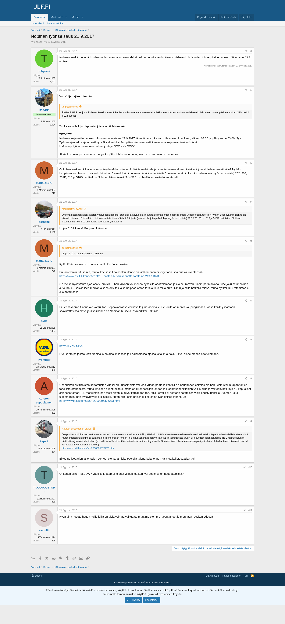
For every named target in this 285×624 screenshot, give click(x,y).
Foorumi (39, 17)
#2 (251, 90)
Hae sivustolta (55, 23)
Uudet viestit (38, 23)
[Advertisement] (142, 581)
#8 (251, 378)
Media (75, 17)
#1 (251, 51)
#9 (251, 421)
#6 (251, 300)
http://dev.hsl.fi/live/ (71, 346)
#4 (251, 202)
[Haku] (246, 17)
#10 (250, 467)
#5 (251, 240)
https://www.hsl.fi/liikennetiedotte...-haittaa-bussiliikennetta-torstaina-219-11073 (109, 276)
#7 (251, 339)
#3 (251, 163)
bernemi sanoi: (70, 247)
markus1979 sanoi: (72, 208)
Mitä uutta (57, 17)
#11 (250, 510)
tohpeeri (38, 41)
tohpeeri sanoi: (70, 106)
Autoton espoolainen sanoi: (77, 428)
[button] (66, 17)
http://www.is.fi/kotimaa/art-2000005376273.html (89, 400)
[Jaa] (246, 51)
